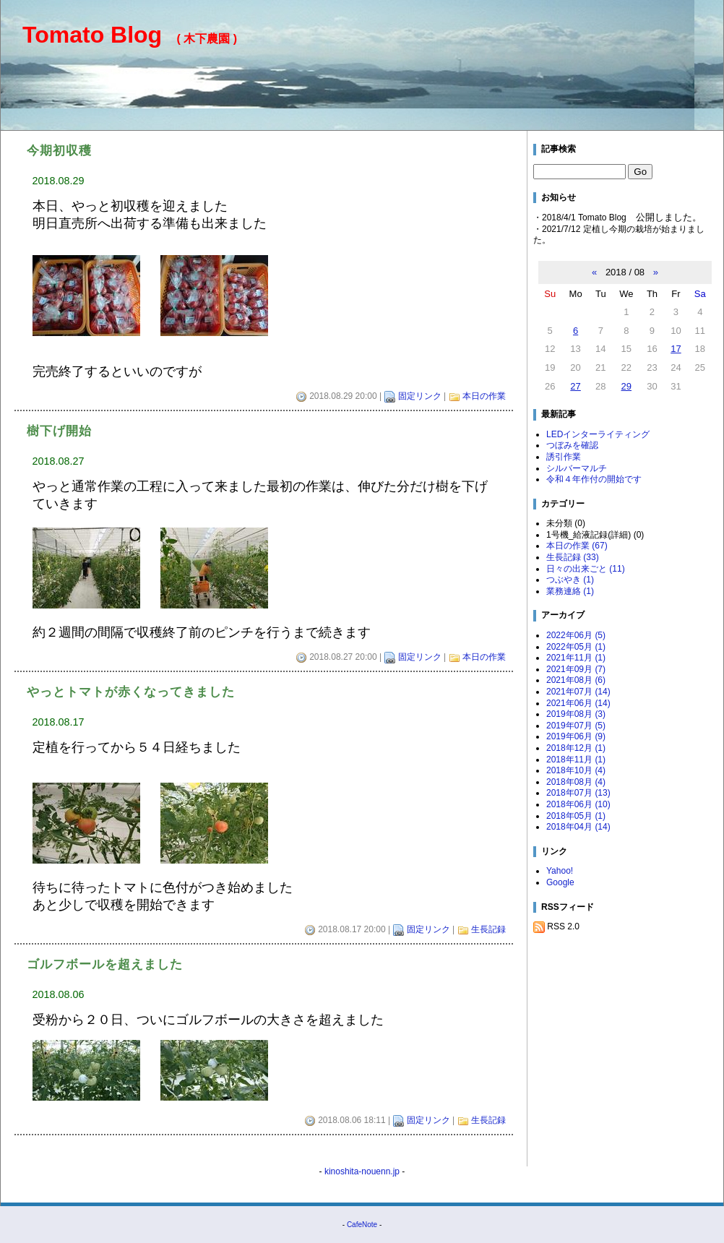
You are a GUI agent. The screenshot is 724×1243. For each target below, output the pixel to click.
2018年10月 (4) (576, 770)
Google (560, 882)
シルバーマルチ (576, 468)
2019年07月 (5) (576, 726)
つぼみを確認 (572, 445)
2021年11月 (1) (576, 658)
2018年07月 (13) (578, 793)
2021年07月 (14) (578, 692)
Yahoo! (559, 871)
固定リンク (419, 396)
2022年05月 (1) (576, 647)
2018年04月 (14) (578, 827)
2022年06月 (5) (576, 635)
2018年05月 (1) (576, 816)
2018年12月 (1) (576, 748)
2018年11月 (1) (576, 759)
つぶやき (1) (570, 580)
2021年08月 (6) (576, 680)
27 (575, 386)
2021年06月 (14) (578, 703)
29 (626, 386)
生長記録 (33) (572, 557)
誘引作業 (563, 457)
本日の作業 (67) (577, 546)
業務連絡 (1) (570, 591)
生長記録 (488, 929)
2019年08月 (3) (576, 714)
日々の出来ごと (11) (585, 569)
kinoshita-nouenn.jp (362, 1171)
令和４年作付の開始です (594, 479)
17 (676, 348)
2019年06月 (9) (576, 736)
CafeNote (362, 1225)
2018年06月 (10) (578, 804)
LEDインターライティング (598, 434)
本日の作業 (484, 396)
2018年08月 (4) (576, 782)
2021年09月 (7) (576, 669)
